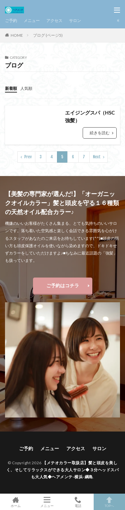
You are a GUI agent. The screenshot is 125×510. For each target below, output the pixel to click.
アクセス (54, 20)
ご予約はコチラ (62, 285)
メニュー (32, 20)
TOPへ (109, 501)
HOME (17, 35)
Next (97, 156)
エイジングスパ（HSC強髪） (90, 116)
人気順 (26, 88)
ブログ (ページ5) (48, 35)
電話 (78, 501)
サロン (75, 20)
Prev (28, 156)
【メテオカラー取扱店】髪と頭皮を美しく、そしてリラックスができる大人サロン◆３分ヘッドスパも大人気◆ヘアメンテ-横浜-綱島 (62, 469)
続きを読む (100, 132)
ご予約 (11, 20)
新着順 (11, 88)
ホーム (15, 501)
